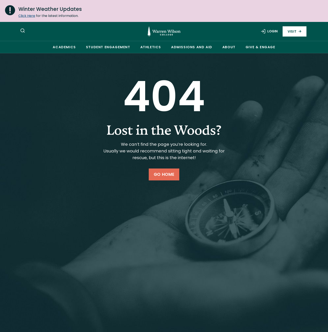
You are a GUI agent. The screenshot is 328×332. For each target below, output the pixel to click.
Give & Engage (260, 47)
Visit (294, 31)
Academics (64, 47)
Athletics (150, 47)
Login (269, 31)
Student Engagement (108, 47)
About (229, 47)
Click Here (26, 15)
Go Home (164, 174)
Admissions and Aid (191, 47)
